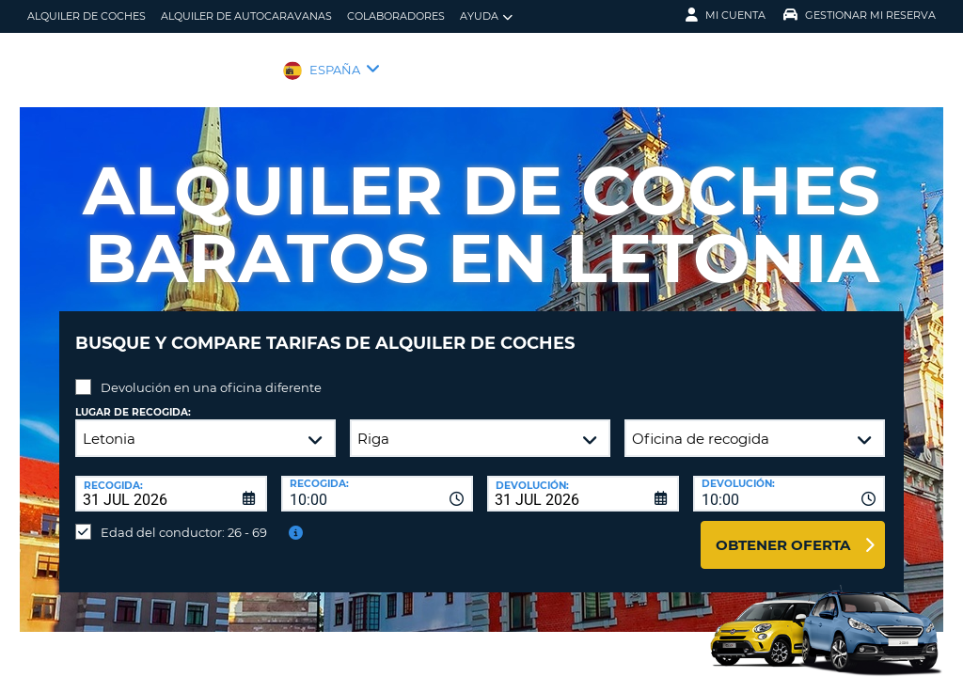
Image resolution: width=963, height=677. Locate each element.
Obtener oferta (783, 531)
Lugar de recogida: (133, 398)
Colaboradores (396, 16)
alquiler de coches (86, 16)
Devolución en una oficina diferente (211, 373)
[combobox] (377, 480)
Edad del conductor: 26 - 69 (184, 518)
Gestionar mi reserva (859, 15)
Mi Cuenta (726, 15)
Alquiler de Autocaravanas (246, 16)
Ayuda (486, 16)
